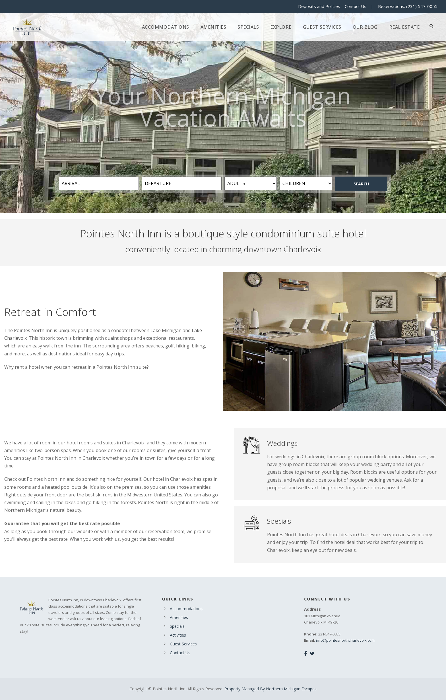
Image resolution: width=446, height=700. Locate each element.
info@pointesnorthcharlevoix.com (345, 640)
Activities (178, 635)
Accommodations (165, 27)
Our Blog (365, 27)
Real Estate (404, 27)
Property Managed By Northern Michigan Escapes (270, 688)
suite (141, 367)
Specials (248, 27)
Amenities (213, 27)
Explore (281, 27)
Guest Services (322, 27)
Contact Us (355, 6)
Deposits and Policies (319, 6)
